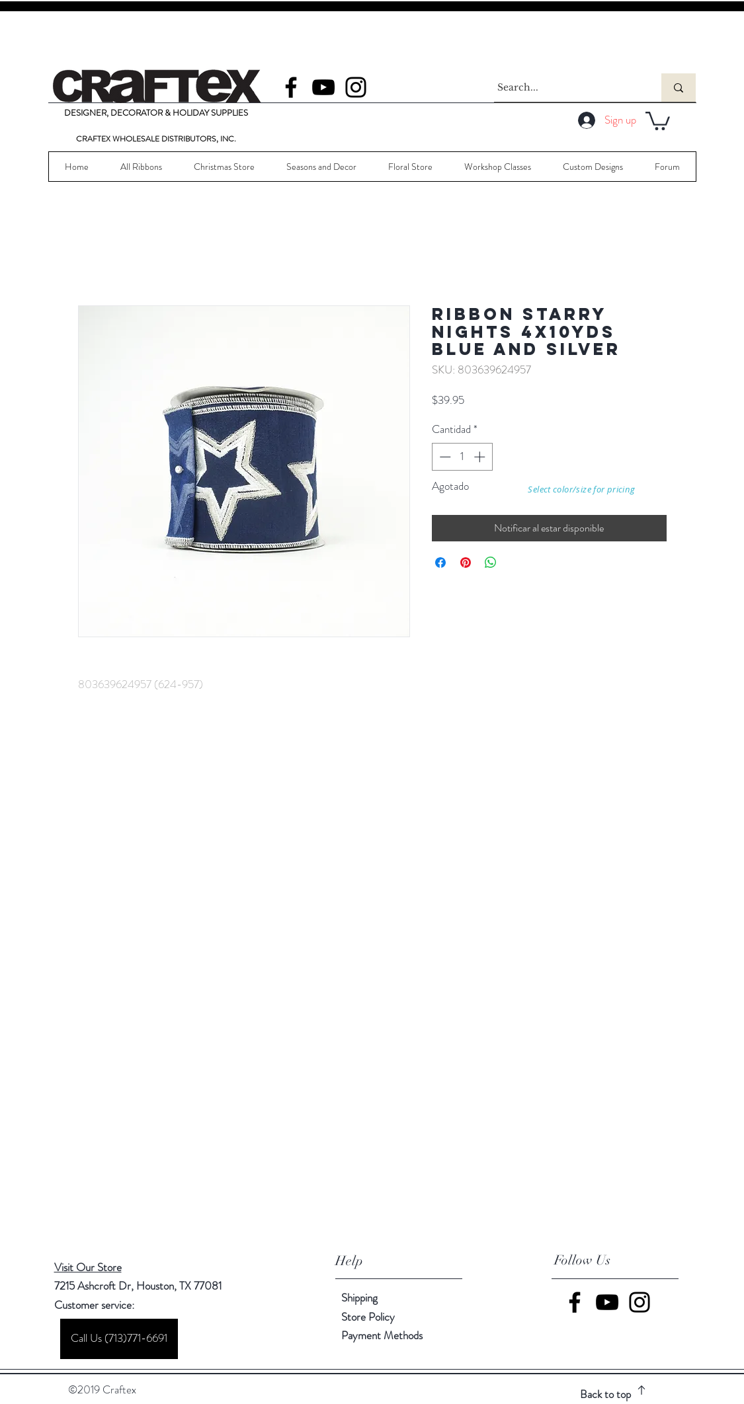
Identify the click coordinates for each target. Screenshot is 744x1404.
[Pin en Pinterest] (466, 562)
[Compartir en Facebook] (440, 562)
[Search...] (565, 87)
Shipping (359, 1298)
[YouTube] (323, 87)
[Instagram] (356, 87)
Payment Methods (383, 1335)
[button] (657, 120)
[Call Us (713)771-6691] (119, 1339)
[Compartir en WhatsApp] (491, 562)
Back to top (605, 1394)
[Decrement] (444, 457)
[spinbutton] (462, 457)
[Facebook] (291, 87)
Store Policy (368, 1317)
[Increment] (481, 457)
